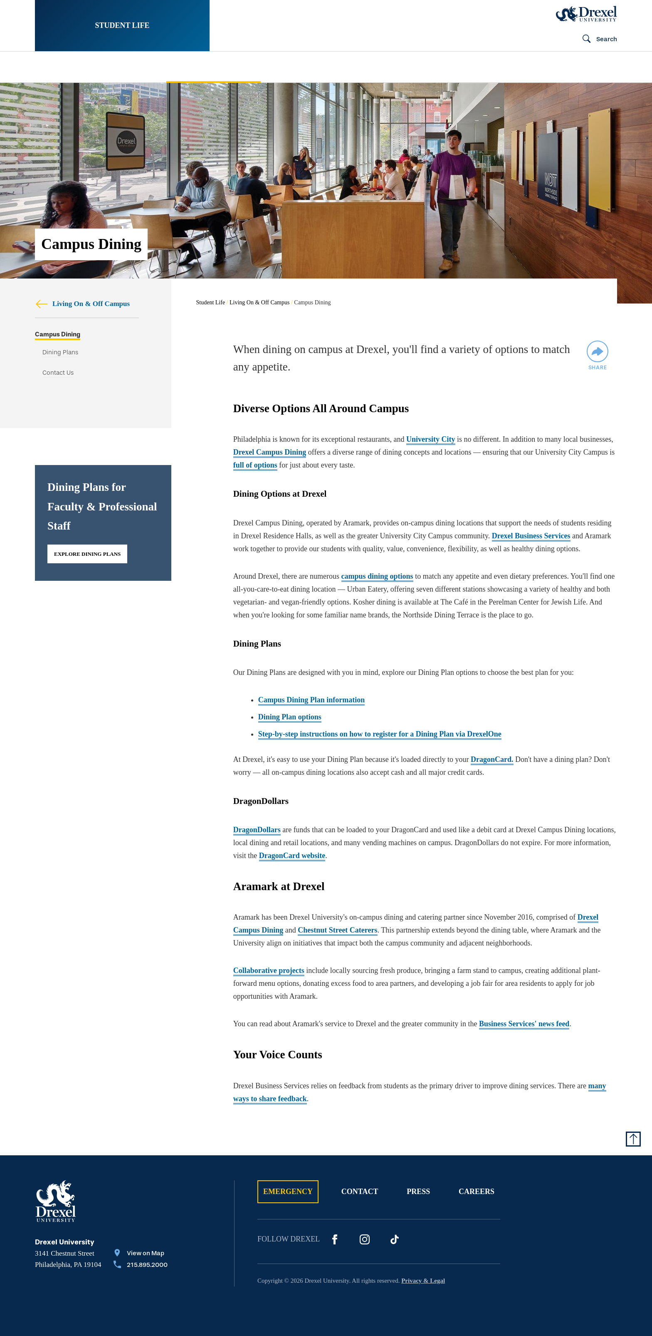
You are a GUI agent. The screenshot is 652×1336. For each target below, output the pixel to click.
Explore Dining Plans (87, 554)
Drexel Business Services (531, 536)
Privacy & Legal (423, 1280)
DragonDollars (257, 830)
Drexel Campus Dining (269, 452)
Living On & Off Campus (82, 304)
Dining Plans (60, 352)
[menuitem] (88, 67)
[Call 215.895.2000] (141, 1265)
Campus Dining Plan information (311, 700)
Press (418, 1191)
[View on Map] (141, 1254)
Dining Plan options (289, 717)
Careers (476, 1191)
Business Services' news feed (524, 1024)
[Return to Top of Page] (633, 1139)
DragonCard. (492, 759)
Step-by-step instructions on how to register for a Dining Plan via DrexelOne (379, 734)
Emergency (288, 1191)
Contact (359, 1191)
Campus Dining (57, 334)
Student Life (122, 25)
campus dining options (377, 576)
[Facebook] (335, 1239)
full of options (255, 465)
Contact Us (58, 373)
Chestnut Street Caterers (337, 930)
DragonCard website (292, 855)
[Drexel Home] (586, 14)
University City (430, 439)
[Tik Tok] (395, 1239)
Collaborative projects (268, 970)
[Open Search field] (596, 39)
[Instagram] (365, 1239)
